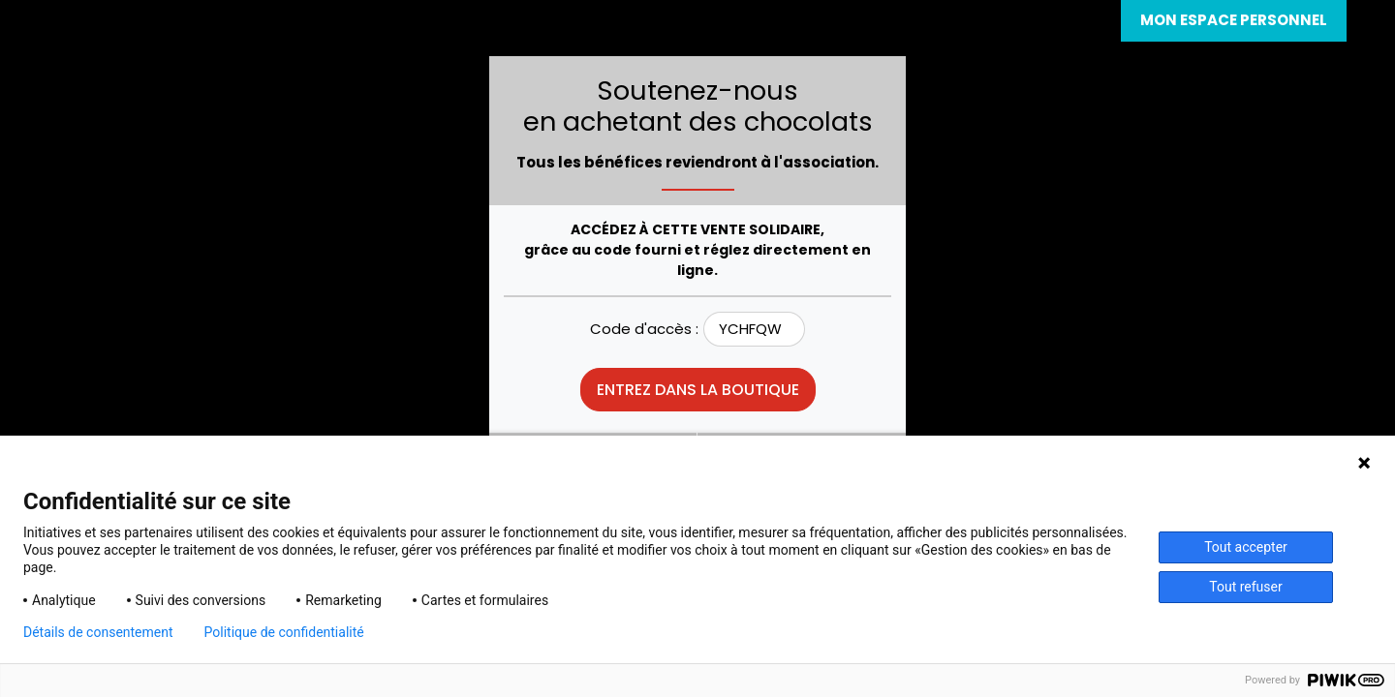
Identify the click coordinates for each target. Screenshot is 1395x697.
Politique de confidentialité (284, 632)
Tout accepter (1245, 547)
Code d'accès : (644, 328)
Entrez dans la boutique (698, 390)
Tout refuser (1245, 586)
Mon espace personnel (1233, 20)
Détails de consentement (98, 632)
